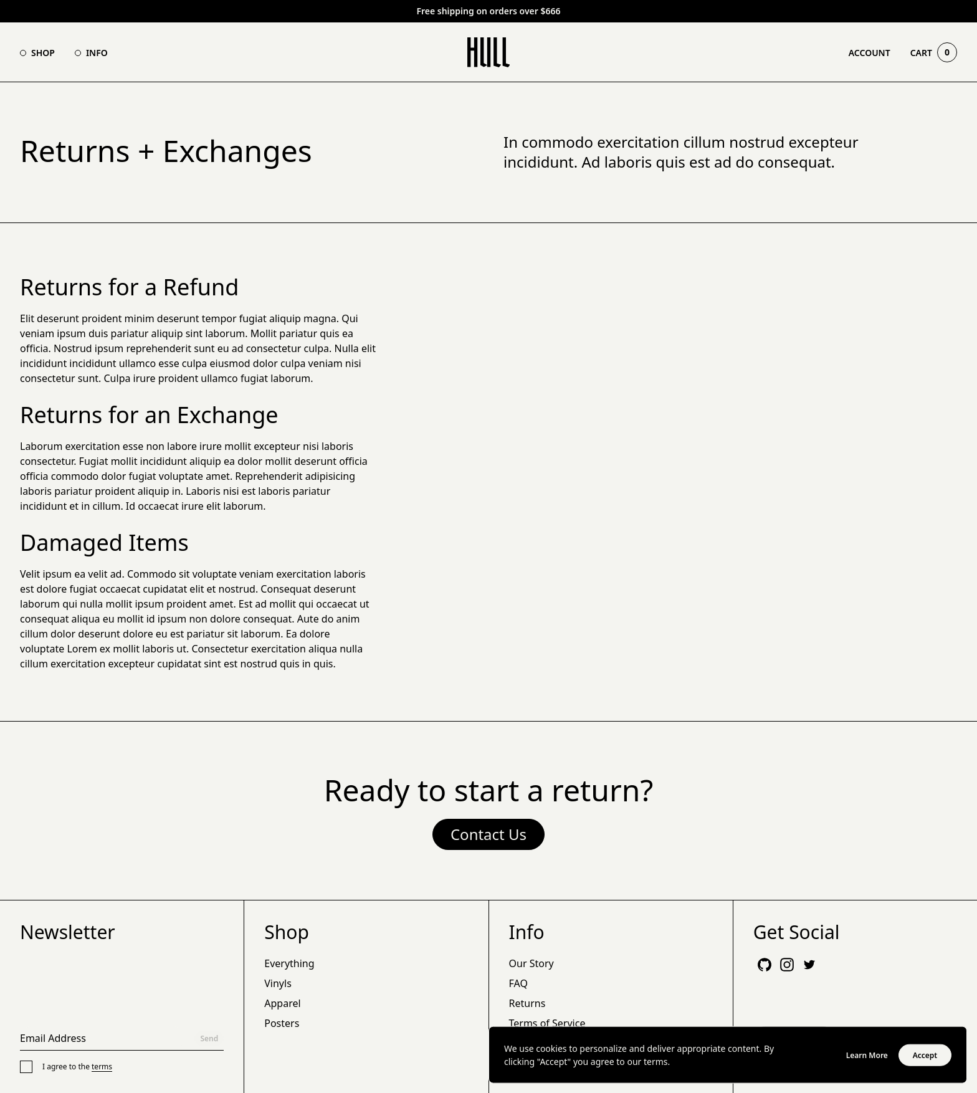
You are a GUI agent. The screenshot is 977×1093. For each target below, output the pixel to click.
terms (102, 1066)
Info (97, 53)
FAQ (518, 983)
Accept (925, 1056)
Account (869, 53)
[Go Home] (488, 52)
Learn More (867, 1056)
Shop (43, 53)
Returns (527, 1003)
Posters (281, 1023)
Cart (933, 52)
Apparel (282, 1003)
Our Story (531, 963)
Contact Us (488, 834)
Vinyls (278, 983)
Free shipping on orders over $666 (488, 11)
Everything (289, 963)
